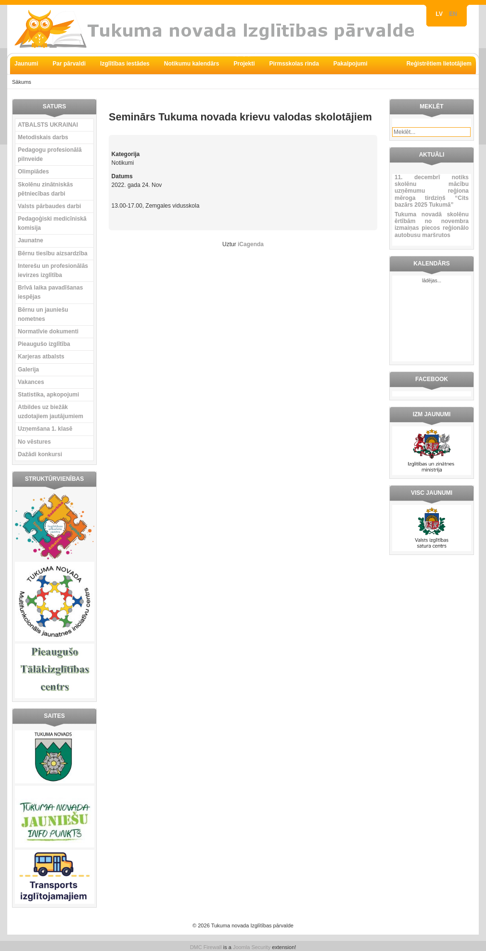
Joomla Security (251, 947)
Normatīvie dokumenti (48, 331)
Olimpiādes (33, 171)
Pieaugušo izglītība (44, 344)
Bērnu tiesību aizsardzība (53, 253)
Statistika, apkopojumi (48, 394)
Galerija (28, 369)
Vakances (31, 382)
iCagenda (251, 244)
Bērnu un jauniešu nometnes (43, 314)
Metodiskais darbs (43, 137)
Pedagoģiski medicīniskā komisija (52, 223)
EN (453, 14)
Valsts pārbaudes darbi (49, 206)
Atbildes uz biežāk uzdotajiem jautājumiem (50, 412)
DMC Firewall (206, 947)
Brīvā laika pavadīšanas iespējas (50, 292)
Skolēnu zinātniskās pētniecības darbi (45, 189)
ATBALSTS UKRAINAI (48, 124)
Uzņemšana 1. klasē (45, 428)
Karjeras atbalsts (41, 356)
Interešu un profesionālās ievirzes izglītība (53, 270)
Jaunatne (30, 240)
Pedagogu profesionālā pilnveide (50, 154)
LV (440, 14)
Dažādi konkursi (40, 454)
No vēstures (34, 441)
